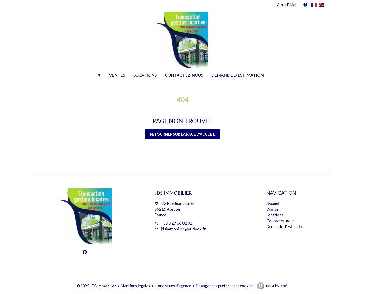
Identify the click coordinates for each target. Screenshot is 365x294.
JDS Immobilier (173, 192)
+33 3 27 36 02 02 (176, 223)
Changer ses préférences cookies (224, 285)
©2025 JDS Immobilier (96, 286)
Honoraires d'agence (173, 285)
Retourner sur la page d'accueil (182, 134)
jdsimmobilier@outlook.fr (183, 228)
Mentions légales (135, 285)
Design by (277, 285)
